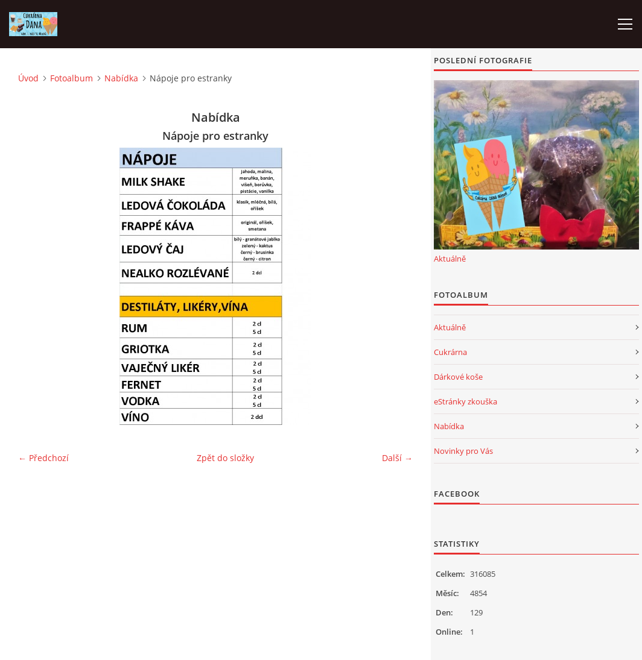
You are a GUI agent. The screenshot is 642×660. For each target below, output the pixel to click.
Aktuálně (450, 258)
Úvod (28, 78)
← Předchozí (43, 458)
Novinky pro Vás (463, 450)
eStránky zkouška (465, 401)
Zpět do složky (225, 458)
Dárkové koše (458, 376)
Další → (397, 458)
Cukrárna (450, 352)
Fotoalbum (71, 78)
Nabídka (121, 78)
